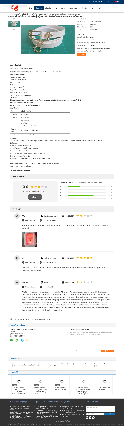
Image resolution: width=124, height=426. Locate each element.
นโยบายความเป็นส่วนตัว (16, 424)
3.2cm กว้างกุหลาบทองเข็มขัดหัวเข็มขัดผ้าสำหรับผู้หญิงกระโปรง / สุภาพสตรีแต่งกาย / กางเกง (83, 392)
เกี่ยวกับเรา (49, 8)
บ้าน (30, 8)
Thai (119, 2)
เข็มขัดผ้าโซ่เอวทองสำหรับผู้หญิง (28, 365)
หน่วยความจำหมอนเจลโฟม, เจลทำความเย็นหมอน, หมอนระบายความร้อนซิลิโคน (19, 392)
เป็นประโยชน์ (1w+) (49, 287)
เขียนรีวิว (35, 197)
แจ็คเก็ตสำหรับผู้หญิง (45, 319)
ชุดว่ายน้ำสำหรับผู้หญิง (31, 319)
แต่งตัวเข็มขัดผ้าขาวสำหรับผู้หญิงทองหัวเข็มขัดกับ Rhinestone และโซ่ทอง (21, 413)
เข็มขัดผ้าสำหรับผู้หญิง (29, 14)
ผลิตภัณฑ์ (38, 8)
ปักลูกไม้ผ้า (65, 402)
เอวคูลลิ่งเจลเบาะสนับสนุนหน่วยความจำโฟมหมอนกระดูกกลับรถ (40, 391)
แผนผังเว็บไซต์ (65, 421)
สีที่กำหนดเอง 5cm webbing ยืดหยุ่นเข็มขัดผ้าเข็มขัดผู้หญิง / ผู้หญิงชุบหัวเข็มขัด (20, 408)
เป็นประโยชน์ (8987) (50, 220)
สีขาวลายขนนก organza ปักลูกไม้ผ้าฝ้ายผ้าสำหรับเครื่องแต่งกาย (73, 411)
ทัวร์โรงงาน (60, 8)
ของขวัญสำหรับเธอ (19, 319)
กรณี (100, 8)
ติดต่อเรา (85, 8)
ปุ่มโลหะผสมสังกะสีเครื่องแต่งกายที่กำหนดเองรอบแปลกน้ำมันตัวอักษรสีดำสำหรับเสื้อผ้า (46, 412)
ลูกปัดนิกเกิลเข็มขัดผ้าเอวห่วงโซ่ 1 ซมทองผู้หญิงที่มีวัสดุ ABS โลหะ (20, 416)
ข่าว (93, 8)
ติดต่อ (108, 351)
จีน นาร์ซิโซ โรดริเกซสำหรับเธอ (37, 424)
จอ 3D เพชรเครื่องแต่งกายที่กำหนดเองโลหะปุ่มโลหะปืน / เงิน (46, 407)
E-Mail (57, 421)
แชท (109, 2)
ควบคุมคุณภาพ (74, 8)
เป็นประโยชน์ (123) (49, 263)
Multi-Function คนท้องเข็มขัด (104, 389)
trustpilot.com (30, 220)
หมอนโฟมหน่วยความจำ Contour (60, 389)
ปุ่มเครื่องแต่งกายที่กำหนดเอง (47, 402)
